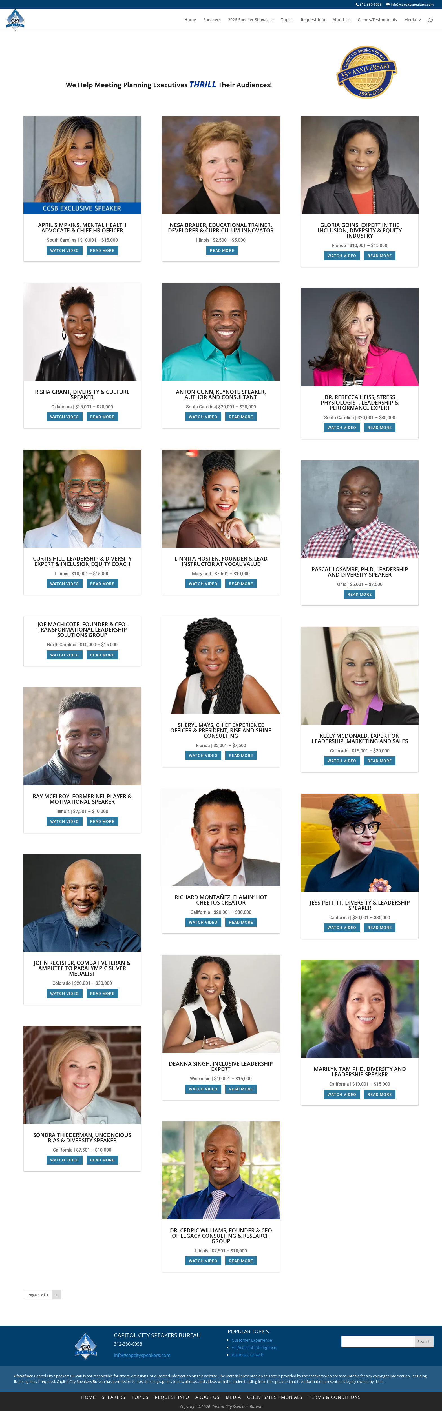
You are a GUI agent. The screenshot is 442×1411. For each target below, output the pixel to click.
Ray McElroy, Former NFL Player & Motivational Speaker (82, 799)
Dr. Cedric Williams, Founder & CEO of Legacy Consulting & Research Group (221, 1236)
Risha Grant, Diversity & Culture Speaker (82, 394)
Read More (102, 250)
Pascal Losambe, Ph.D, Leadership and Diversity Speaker (359, 572)
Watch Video (64, 250)
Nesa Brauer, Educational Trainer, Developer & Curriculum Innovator (221, 227)
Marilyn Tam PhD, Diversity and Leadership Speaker (360, 1071)
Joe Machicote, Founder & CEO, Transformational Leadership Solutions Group (82, 630)
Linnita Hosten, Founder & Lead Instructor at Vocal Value (221, 561)
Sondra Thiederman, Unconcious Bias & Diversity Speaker (82, 1137)
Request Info (313, 20)
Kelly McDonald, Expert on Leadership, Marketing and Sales (360, 738)
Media (410, 20)
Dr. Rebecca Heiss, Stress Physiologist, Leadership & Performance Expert (360, 403)
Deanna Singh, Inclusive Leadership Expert (221, 1066)
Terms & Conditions (335, 1397)
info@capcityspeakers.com (142, 1355)
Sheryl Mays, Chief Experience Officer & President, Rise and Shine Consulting (220, 730)
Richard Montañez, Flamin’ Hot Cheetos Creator (221, 900)
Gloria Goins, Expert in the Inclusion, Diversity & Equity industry (360, 230)
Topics (287, 20)
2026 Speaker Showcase (251, 20)
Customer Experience (252, 1340)
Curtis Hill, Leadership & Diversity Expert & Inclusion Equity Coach (82, 561)
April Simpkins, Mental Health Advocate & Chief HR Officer (82, 227)
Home (190, 20)
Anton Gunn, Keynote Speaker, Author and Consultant (221, 394)
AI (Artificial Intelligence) (254, 1347)
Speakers (212, 20)
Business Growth (248, 1354)
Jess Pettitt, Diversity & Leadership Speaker (360, 905)
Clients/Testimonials (377, 20)
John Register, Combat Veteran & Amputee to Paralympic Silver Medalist (82, 968)
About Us (341, 20)
